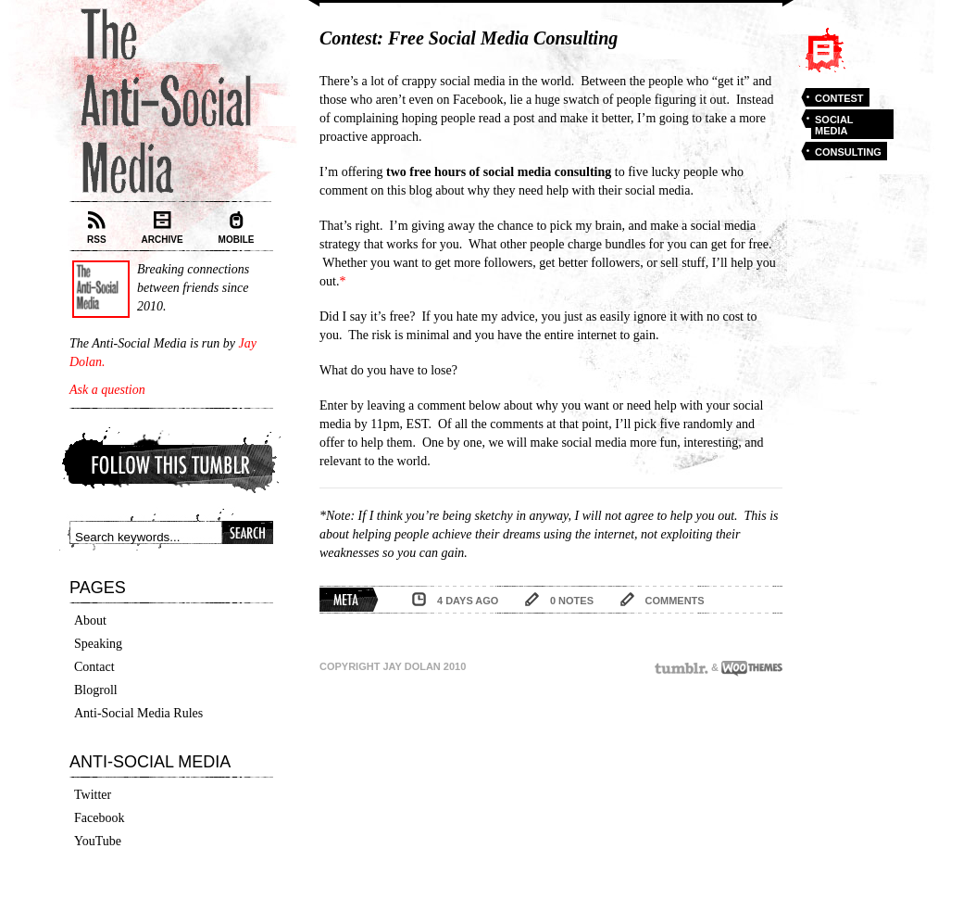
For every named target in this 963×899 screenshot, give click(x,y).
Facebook (99, 818)
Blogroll (96, 690)
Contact (94, 667)
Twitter (92, 795)
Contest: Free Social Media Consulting (468, 38)
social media (834, 125)
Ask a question (107, 390)
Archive (162, 228)
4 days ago (467, 600)
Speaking (98, 644)
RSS (96, 228)
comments (675, 600)
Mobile (237, 228)
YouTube (97, 841)
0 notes (572, 600)
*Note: (337, 516)
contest (839, 98)
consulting (848, 152)
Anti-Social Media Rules (138, 713)
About (90, 620)
